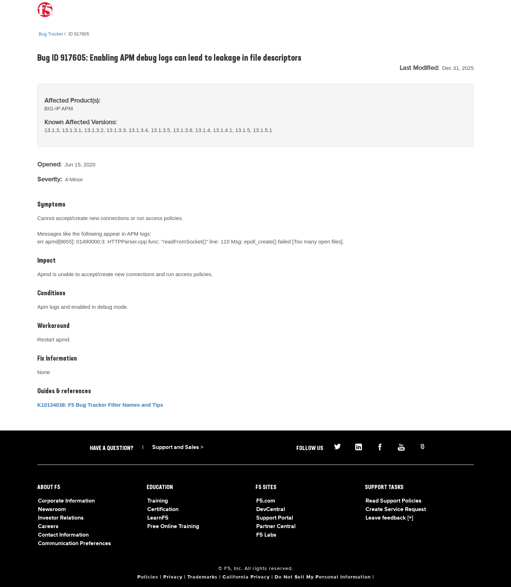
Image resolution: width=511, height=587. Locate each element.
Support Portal (274, 518)
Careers (48, 527)
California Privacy (246, 577)
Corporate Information (66, 501)
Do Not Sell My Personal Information (323, 577)
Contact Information (63, 535)
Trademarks (202, 577)
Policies (147, 577)
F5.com (265, 501)
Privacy (172, 577)
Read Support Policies (394, 501)
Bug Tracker (51, 34)
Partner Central (276, 527)
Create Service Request (396, 509)
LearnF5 (158, 518)
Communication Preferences (74, 544)
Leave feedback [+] (389, 518)
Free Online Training (173, 527)
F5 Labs (266, 535)
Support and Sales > (177, 447)
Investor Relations (61, 518)
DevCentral (270, 509)
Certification (162, 509)
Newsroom (52, 509)
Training (157, 501)
